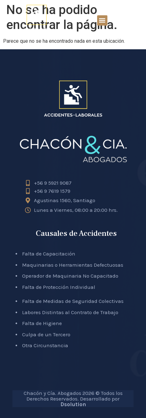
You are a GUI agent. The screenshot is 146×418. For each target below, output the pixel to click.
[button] (102, 20)
